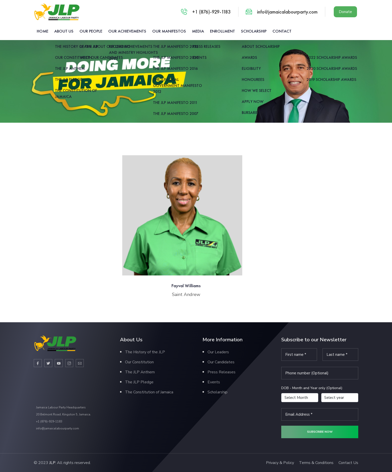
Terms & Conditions (316, 462)
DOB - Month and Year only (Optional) (311, 388)
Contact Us (348, 462)
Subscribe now (319, 432)
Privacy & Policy (280, 462)
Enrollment (222, 31)
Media (198, 31)
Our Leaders (218, 352)
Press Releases (222, 372)
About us (64, 31)
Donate (345, 12)
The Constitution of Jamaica (149, 392)
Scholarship (253, 31)
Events (214, 382)
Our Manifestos (169, 31)
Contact (282, 31)
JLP (52, 462)
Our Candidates (221, 362)
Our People (91, 31)
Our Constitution (139, 362)
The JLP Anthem (140, 372)
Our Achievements (127, 31)
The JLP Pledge (139, 382)
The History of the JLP (145, 352)
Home (42, 31)
